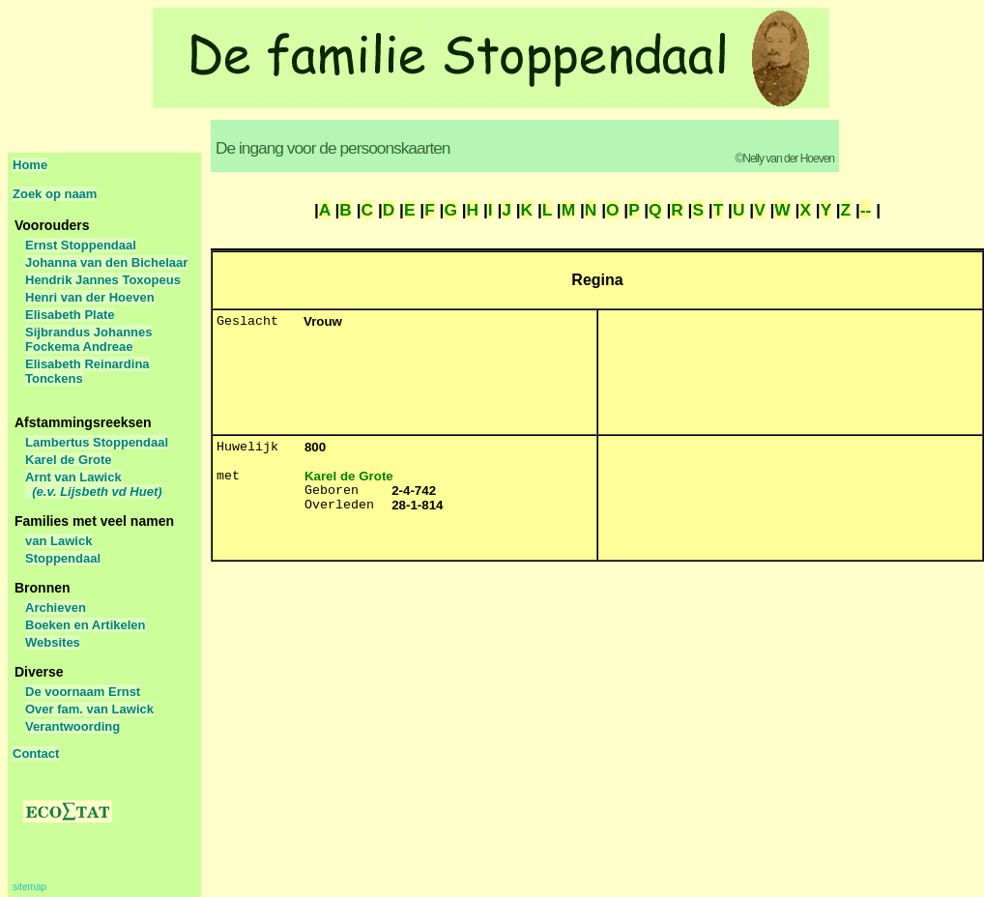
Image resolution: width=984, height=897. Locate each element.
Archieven (55, 607)
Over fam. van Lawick (89, 709)
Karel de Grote (68, 459)
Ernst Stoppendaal (80, 245)
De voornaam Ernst (82, 691)
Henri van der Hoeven (90, 297)
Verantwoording (72, 726)
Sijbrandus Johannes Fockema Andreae (88, 339)
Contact (36, 753)
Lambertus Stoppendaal (96, 442)
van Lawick (58, 541)
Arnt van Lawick (93, 484)
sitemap (29, 887)
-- (866, 209)
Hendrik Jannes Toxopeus (103, 280)
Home (30, 165)
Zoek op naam (55, 194)
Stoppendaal (63, 558)
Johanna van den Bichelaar (106, 262)
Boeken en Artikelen (85, 625)
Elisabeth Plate (69, 314)
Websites (52, 642)
